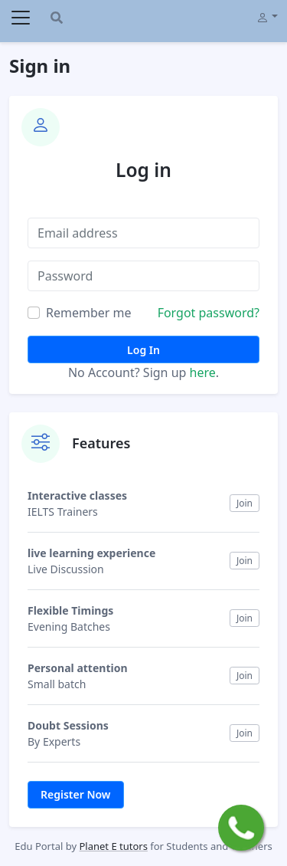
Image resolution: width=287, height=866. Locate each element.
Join (244, 503)
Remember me (89, 312)
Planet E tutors (113, 846)
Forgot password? (208, 312)
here (203, 372)
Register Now (76, 794)
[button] (267, 16)
